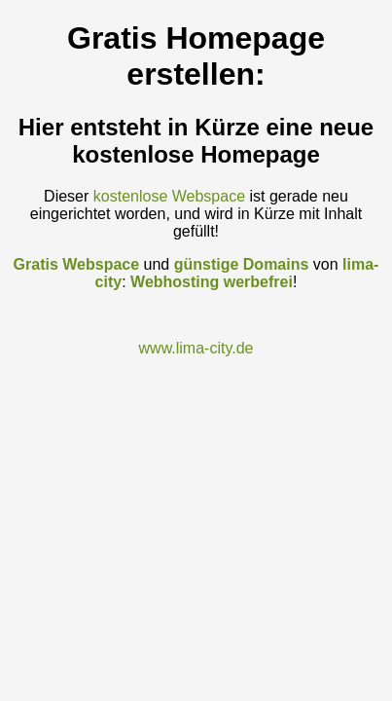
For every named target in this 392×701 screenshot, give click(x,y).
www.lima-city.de (196, 348)
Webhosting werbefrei (211, 282)
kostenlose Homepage (196, 154)
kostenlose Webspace (169, 196)
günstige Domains (241, 264)
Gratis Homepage (196, 37)
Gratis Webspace (77, 264)
